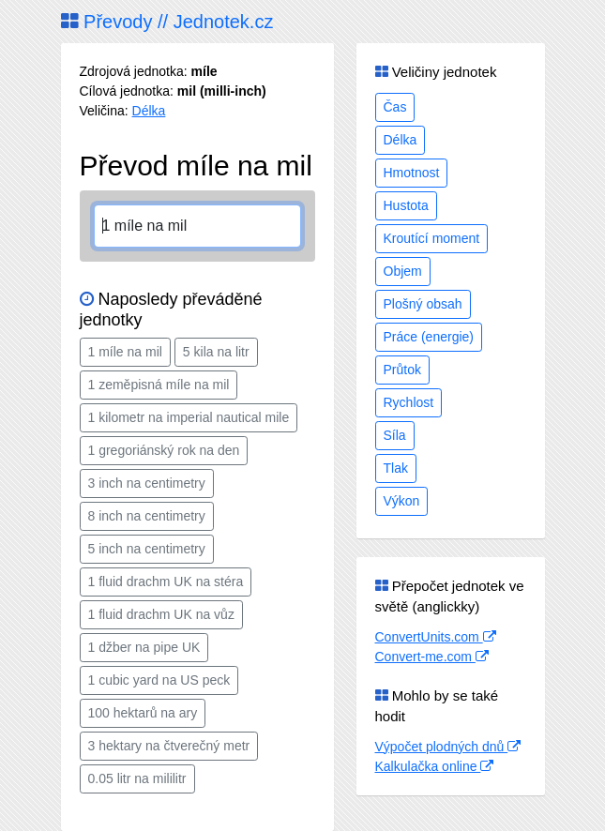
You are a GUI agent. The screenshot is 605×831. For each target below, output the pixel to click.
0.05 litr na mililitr (137, 778)
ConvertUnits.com (435, 636)
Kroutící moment (432, 238)
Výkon (402, 500)
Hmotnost (412, 172)
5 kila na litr (216, 351)
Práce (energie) (429, 336)
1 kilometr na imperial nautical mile (189, 417)
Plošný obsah (423, 303)
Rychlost (409, 402)
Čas (395, 106)
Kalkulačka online (434, 766)
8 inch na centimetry (146, 515)
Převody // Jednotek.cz (167, 21)
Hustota (406, 205)
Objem (403, 271)
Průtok (402, 369)
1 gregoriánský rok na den (164, 450)
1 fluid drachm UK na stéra (166, 581)
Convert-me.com (432, 656)
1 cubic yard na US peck (159, 679)
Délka (149, 110)
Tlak (396, 468)
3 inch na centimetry (146, 483)
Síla (395, 435)
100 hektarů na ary (143, 712)
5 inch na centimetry (146, 548)
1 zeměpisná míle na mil (159, 384)
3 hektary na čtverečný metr (169, 745)
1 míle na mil (125, 351)
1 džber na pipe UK (144, 647)
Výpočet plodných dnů (448, 746)
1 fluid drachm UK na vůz (161, 614)
